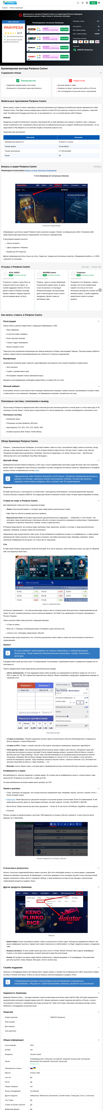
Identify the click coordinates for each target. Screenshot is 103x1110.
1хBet (37, 470)
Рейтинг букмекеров (16, 8)
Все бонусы (97, 166)
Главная (4, 8)
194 (40, 30)
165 (40, 57)
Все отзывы (85, 267)
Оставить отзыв (96, 267)
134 (40, 39)
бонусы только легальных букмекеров (41, 170)
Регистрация (64, 29)
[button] (100, 290)
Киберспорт (11, 799)
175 (40, 48)
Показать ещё (34, 1064)
